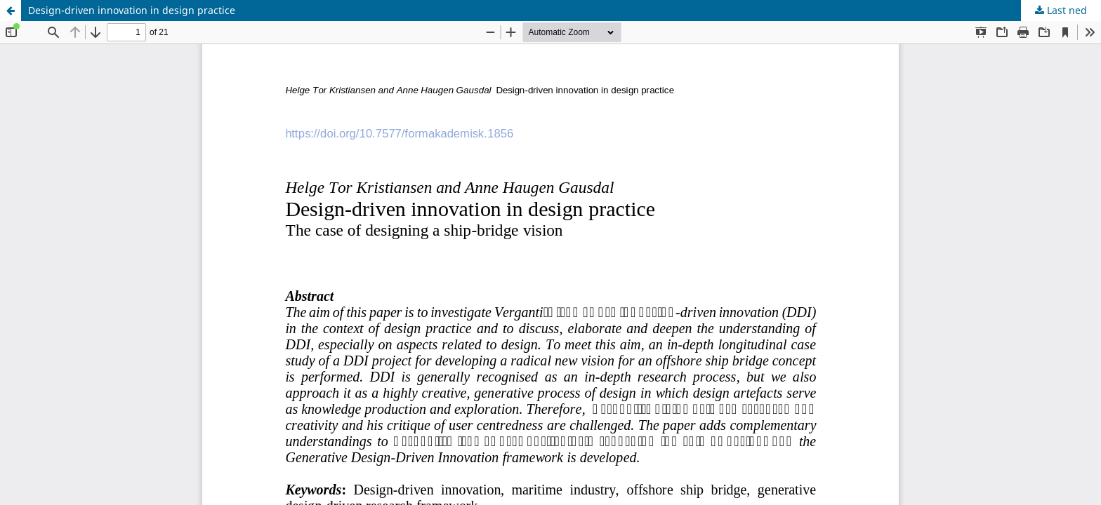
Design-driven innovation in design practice (131, 10)
